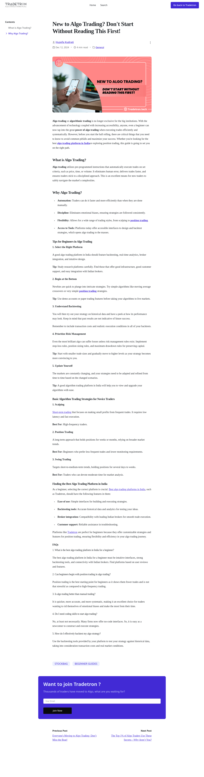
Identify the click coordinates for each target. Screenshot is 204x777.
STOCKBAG (61, 663)
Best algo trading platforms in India (127, 489)
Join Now (57, 710)
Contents (10, 22)
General (100, 47)
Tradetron (72, 532)
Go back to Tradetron (184, 5)
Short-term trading (61, 412)
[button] (150, 42)
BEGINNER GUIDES (86, 663)
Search (104, 5)
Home (93, 5)
